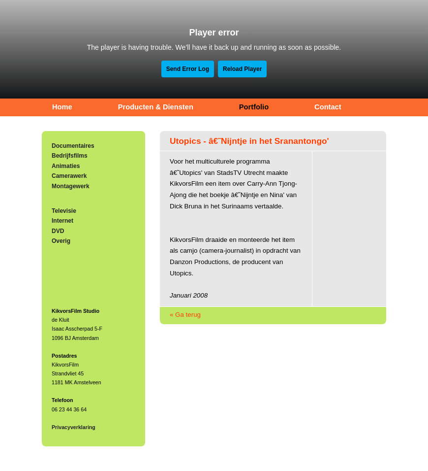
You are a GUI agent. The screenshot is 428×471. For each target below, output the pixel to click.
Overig (61, 240)
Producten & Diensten (155, 107)
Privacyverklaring (73, 427)
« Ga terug (185, 314)
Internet (62, 220)
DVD (58, 231)
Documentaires (73, 145)
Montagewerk (71, 186)
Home (62, 107)
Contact (327, 107)
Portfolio (254, 107)
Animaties (66, 166)
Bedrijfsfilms (70, 155)
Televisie (64, 210)
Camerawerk (69, 175)
